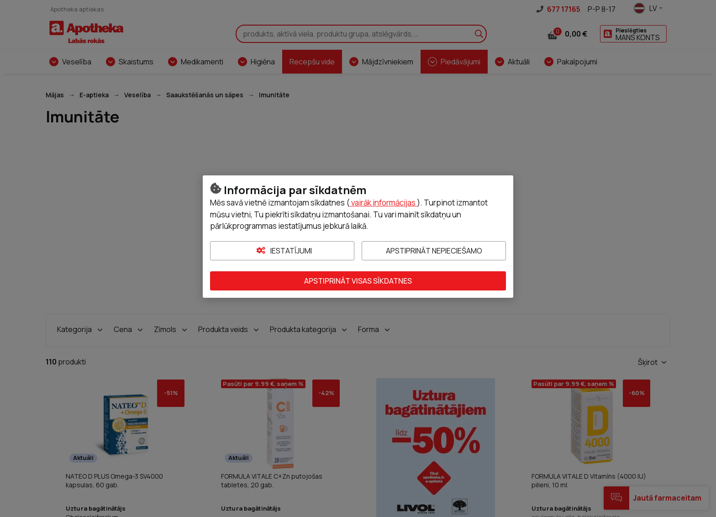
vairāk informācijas (383, 202)
